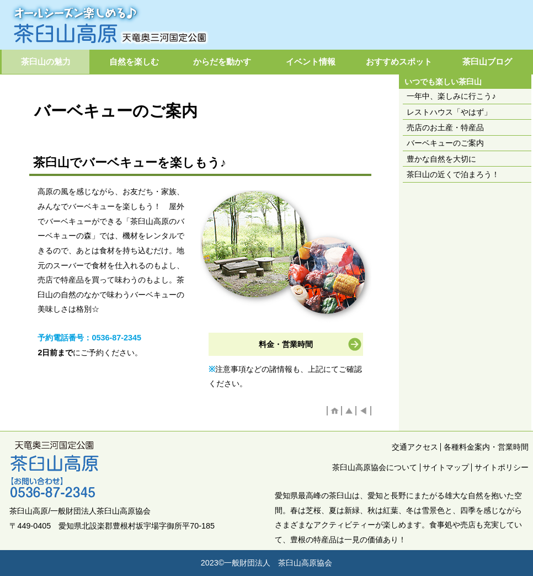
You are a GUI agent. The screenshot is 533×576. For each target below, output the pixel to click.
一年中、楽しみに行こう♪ (451, 96)
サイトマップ (446, 467)
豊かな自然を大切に (441, 158)
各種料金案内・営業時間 (486, 447)
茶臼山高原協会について (374, 467)
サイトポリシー (502, 467)
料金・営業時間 (286, 344)
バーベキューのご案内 (445, 142)
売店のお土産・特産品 (445, 127)
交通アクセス (415, 447)
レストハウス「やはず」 (449, 112)
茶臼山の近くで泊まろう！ (453, 174)
